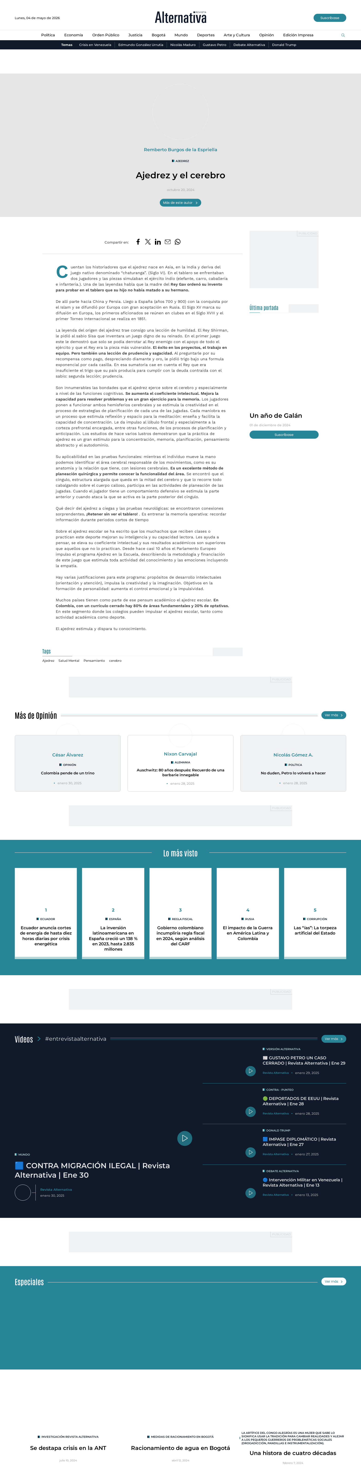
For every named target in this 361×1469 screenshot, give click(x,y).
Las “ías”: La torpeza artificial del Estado (315, 930)
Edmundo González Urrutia (140, 45)
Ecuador (47, 919)
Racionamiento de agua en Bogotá (180, 1448)
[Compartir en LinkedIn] (158, 242)
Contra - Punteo (280, 1089)
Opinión (266, 35)
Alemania (182, 762)
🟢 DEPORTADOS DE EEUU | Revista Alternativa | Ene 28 (301, 1101)
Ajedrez (182, 161)
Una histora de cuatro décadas (293, 1453)
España (115, 919)
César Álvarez (67, 755)
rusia (249, 919)
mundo (24, 1154)
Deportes (206, 35)
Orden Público (105, 35)
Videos (24, 1038)
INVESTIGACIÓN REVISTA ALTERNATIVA (70, 1436)
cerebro (115, 661)
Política (48, 35)
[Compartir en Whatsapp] (177, 242)
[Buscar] (343, 35)
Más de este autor (180, 202)
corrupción (317, 919)
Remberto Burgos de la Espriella (180, 149)
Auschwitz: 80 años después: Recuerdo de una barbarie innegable (180, 772)
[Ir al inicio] (180, 17)
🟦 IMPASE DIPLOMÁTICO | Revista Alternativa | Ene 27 (299, 1142)
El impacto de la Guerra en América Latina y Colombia (248, 933)
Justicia (135, 35)
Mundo (181, 35)
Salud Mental (68, 661)
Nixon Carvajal (180, 754)
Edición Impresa (298, 35)
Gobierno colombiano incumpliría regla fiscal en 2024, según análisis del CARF (180, 935)
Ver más (334, 715)
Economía (73, 35)
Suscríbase (329, 17)
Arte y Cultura (237, 35)
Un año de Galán (276, 415)
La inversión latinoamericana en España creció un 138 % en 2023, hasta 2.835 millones (113, 938)
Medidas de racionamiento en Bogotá (182, 1436)
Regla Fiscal (182, 919)
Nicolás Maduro (183, 45)
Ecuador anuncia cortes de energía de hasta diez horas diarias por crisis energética (46, 935)
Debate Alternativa (249, 45)
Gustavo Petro (214, 45)
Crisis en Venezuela (95, 45)
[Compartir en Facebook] (138, 242)
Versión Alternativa (283, 1049)
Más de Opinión (36, 715)
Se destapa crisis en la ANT (68, 1448)
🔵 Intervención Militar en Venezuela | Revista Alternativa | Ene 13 (302, 1182)
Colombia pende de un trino (67, 773)
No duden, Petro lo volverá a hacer (293, 773)
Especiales (29, 1281)
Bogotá (159, 35)
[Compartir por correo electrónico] (168, 242)
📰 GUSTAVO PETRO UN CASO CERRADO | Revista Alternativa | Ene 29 (304, 1060)
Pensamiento (94, 661)
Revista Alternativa (56, 1190)
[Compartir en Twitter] (148, 242)
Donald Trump (284, 45)
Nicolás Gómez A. (293, 755)
